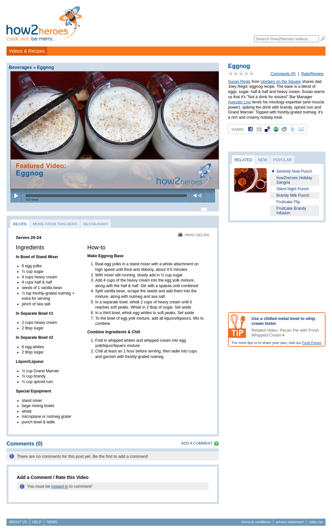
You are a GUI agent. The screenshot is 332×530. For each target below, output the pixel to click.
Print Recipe (194, 232)
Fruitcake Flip (288, 202)
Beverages (20, 67)
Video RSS (316, 519)
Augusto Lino (239, 102)
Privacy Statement (289, 519)
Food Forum (312, 343)
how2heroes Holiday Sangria (294, 180)
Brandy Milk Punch (292, 195)
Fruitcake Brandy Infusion (291, 210)
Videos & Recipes (27, 51)
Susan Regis (239, 81)
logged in (59, 483)
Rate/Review (312, 74)
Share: (238, 129)
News (52, 519)
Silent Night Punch (292, 189)
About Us (18, 519)
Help (36, 519)
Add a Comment (197, 440)
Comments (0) (283, 74)
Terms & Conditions (256, 519)
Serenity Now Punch (294, 171)
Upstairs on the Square (281, 81)
